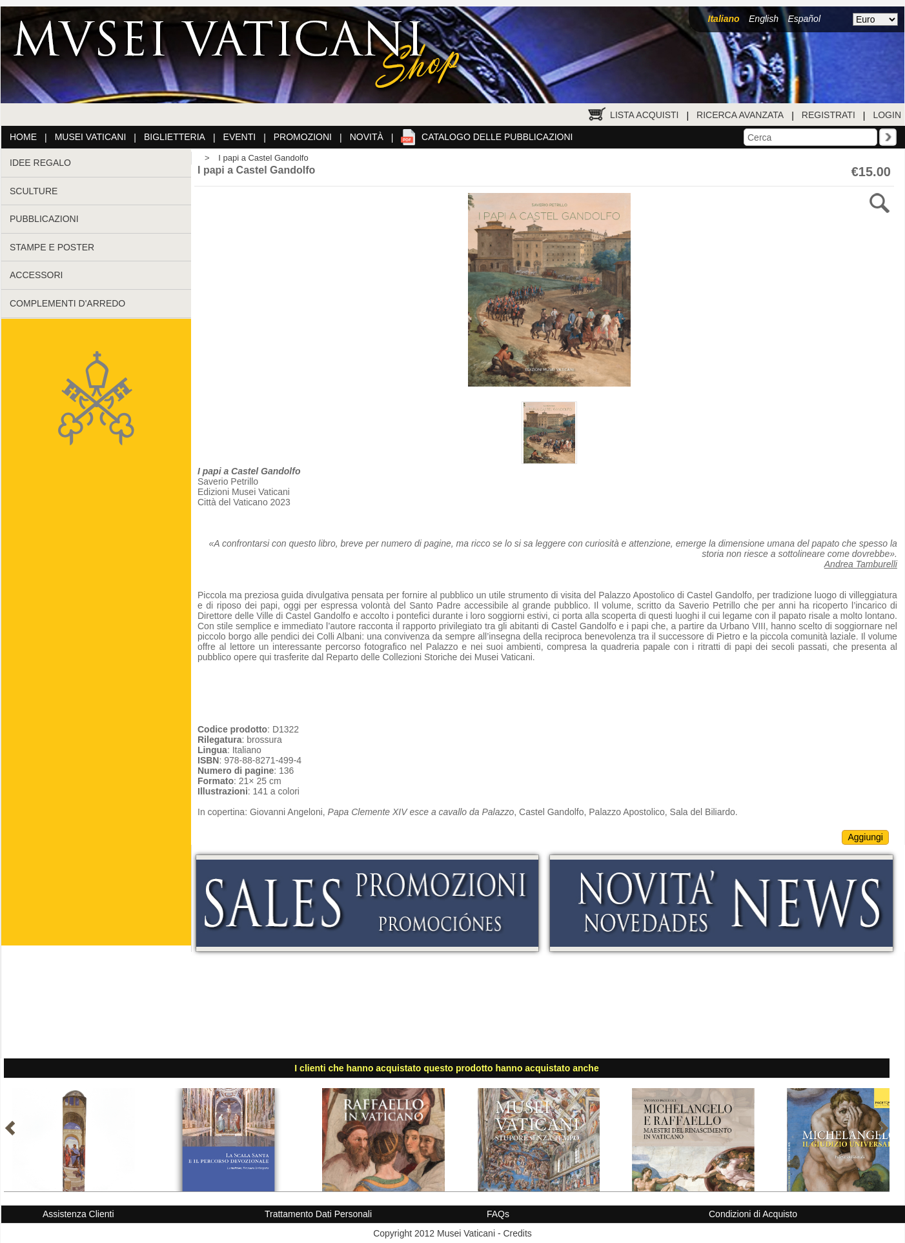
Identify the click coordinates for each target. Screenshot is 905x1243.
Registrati (828, 115)
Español (804, 19)
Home (23, 137)
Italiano (724, 19)
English (763, 19)
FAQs (498, 1214)
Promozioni (303, 137)
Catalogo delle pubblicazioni (497, 137)
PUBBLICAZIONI (44, 219)
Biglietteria (174, 137)
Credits (517, 1233)
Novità (366, 137)
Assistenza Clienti (78, 1214)
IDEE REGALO (40, 162)
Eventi (239, 137)
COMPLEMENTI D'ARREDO (67, 303)
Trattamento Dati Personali (318, 1214)
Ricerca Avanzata (740, 115)
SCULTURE (33, 191)
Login (887, 115)
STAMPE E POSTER (52, 247)
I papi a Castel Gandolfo (263, 158)
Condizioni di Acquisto (753, 1214)
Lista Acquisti (644, 115)
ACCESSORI (36, 275)
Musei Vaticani (91, 137)
